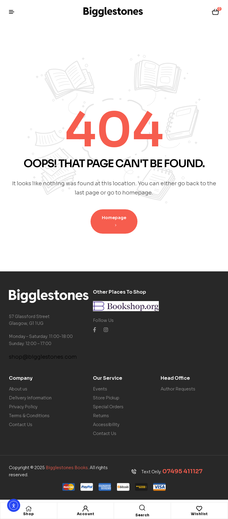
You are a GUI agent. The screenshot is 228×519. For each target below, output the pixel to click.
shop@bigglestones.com (43, 357)
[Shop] (28, 509)
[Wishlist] (199, 509)
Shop (28, 514)
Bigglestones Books (67, 467)
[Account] (85, 509)
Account (85, 514)
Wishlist (199, 514)
